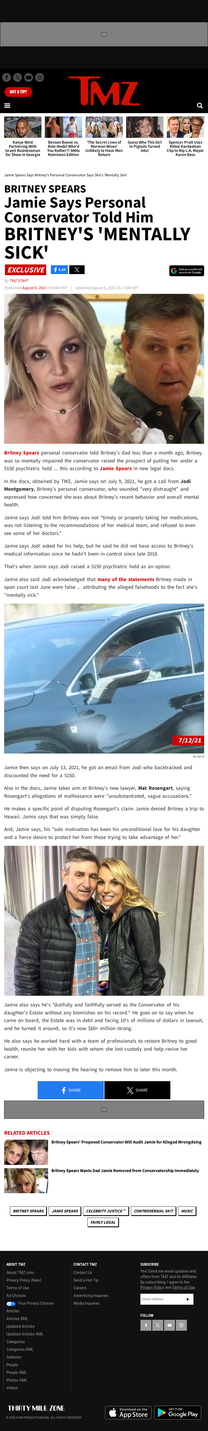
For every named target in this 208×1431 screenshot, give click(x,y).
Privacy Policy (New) (23, 1280)
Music (187, 1211)
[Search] (200, 105)
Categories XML (20, 1349)
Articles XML (17, 1318)
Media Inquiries (86, 1303)
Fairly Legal (102, 1222)
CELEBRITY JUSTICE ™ (105, 1211)
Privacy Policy (152, 1287)
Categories (15, 1342)
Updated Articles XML (24, 1334)
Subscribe (187, 1299)
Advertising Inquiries (90, 1295)
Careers (80, 1288)
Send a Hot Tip (85, 1280)
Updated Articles (20, 1326)
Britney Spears (28, 1211)
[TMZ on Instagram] (39, 77)
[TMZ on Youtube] (28, 77)
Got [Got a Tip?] (18, 92)
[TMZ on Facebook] (6, 77)
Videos (12, 1388)
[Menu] (7, 105)
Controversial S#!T (153, 1211)
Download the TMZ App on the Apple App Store (128, 1413)
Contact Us (82, 1272)
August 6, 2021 (34, 287)
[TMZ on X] (17, 77)
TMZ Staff (18, 280)
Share (70, 1090)
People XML (16, 1372)
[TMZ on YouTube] (169, 1325)
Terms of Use (17, 1288)
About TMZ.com (20, 1272)
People (12, 1365)
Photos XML (16, 1380)
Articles (13, 1311)
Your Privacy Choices (30, 1303)
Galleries (13, 1357)
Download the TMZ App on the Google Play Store (177, 1413)
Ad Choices (16, 1295)
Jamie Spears (65, 1211)
